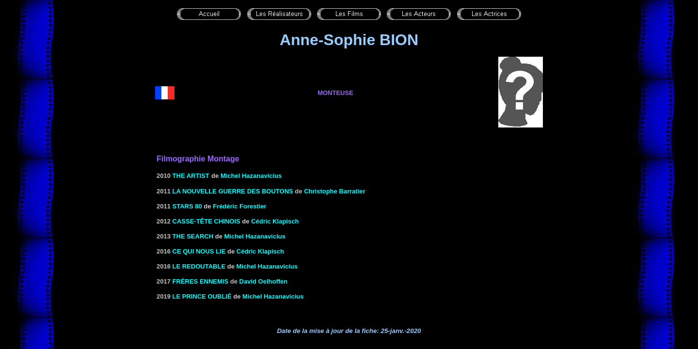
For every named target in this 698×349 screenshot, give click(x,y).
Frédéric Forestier (240, 206)
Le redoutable (199, 266)
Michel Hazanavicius (251, 175)
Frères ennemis (201, 281)
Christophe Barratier (334, 191)
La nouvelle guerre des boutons (233, 191)
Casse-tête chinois (206, 221)
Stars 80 (187, 206)
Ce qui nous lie (199, 251)
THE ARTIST (191, 175)
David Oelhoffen (263, 281)
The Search (193, 236)
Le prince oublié (202, 296)
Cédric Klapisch (275, 221)
